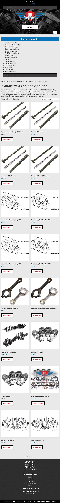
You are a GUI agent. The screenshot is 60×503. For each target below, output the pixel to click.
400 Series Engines (21, 81)
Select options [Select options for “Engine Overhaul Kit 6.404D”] (38, 403)
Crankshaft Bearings (11, 47)
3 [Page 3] (29, 457)
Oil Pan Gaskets (10, 61)
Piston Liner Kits (10, 65)
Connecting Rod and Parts (13, 45)
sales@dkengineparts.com (30, 491)
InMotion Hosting (51, 501)
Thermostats (9, 69)
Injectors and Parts (11, 57)
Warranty (30, 485)
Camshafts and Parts (11, 43)
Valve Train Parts (10, 71)
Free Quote (30, 27)
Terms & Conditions (30, 483)
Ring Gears (8, 67)
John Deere (10, 81)
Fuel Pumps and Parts (12, 53)
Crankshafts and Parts (12, 49)
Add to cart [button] (7, 139)
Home (3, 81)
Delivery (30, 479)
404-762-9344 (30, 493)
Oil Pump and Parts (11, 63)
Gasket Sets (9, 55)
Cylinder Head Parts (11, 51)
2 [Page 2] (27, 457)
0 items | (30, 4)
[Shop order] (50, 99)
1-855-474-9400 (31, 23)
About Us (30, 477)
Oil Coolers (8, 59)
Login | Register (30, 1)
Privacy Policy (30, 481)
